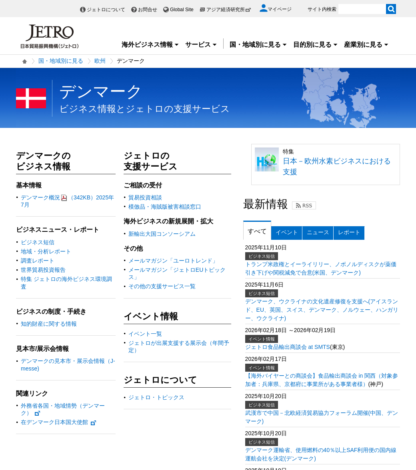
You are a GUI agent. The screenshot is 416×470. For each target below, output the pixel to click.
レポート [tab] (349, 232)
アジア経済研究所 (228, 9)
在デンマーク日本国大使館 (59, 422)
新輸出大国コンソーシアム (162, 234)
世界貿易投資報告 (43, 270)
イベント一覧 (145, 334)
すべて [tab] (257, 231)
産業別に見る (366, 44)
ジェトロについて (106, 9)
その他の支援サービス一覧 (162, 286)
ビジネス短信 (37, 242)
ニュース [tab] (318, 232)
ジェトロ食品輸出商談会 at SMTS (287, 347)
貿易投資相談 (145, 197)
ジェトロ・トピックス (156, 397)
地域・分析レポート (46, 251)
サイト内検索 (322, 9)
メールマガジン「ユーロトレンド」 (173, 260)
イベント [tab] (287, 232)
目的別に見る (315, 44)
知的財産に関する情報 (49, 324)
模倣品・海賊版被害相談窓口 (164, 206)
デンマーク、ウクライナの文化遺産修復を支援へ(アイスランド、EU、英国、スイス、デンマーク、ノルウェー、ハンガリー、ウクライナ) (321, 309)
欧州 (100, 61)
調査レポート (37, 260)
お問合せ (147, 9)
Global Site (182, 9)
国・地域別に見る (258, 44)
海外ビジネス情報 (150, 44)
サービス (201, 44)
